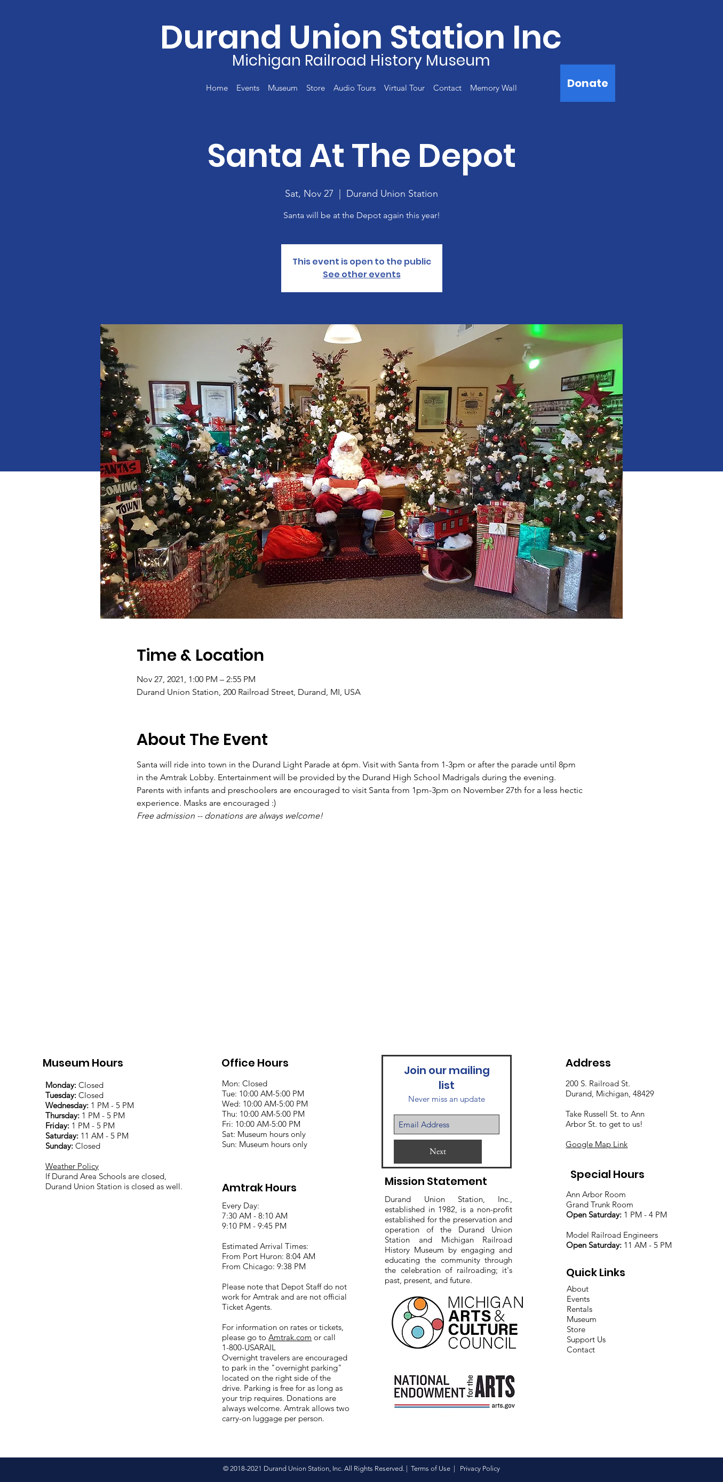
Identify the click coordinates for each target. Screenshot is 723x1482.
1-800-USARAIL (249, 1347)
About (578, 1289)
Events (578, 1299)
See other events (362, 274)
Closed (74, 1085)
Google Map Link (596, 1144)
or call (324, 1337)
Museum (582, 1319)
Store (576, 1329)
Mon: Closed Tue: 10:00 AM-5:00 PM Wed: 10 (263, 1093)
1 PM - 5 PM (112, 1105)
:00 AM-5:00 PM (279, 1104)
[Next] (438, 1152)
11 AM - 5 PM (87, 1136)
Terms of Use (430, 1468)
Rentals (579, 1309)
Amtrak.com (290, 1337)
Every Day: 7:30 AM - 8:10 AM (255, 1210)
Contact (581, 1349)
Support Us (586, 1339)
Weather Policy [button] (72, 1166)
